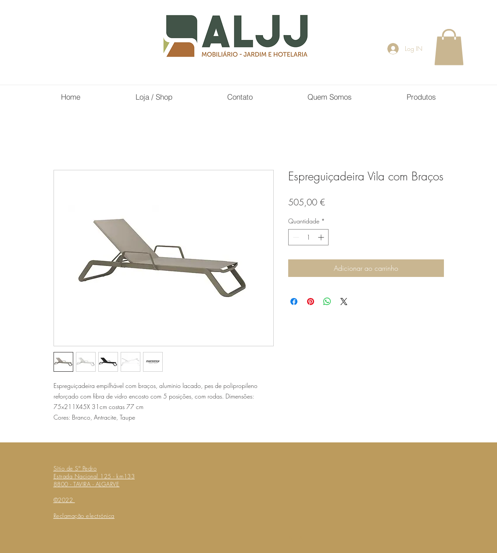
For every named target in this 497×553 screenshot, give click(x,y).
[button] (449, 47)
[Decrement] (295, 237)
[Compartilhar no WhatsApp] (327, 301)
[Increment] (321, 237)
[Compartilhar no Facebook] (294, 301)
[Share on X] (344, 301)
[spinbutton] (308, 237)
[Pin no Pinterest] (310, 301)
